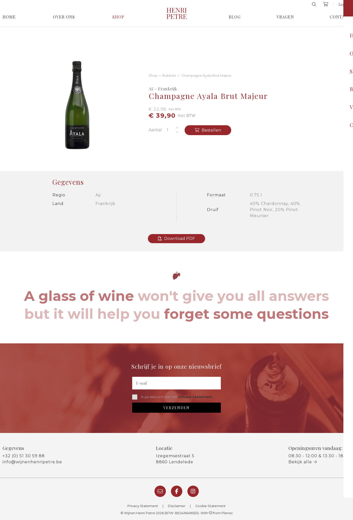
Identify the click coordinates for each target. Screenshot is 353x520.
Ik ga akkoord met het (172, 397)
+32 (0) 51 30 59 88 (24, 455)
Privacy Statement (142, 506)
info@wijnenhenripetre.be (32, 462)
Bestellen (208, 130)
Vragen (285, 17)
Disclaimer (176, 506)
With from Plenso (217, 513)
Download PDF (176, 238)
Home (9, 17)
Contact (340, 17)
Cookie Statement (210, 506)
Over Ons (64, 17)
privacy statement (195, 397)
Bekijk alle (302, 462)
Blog (235, 17)
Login (343, 4)
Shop (118, 17)
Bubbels (169, 75)
